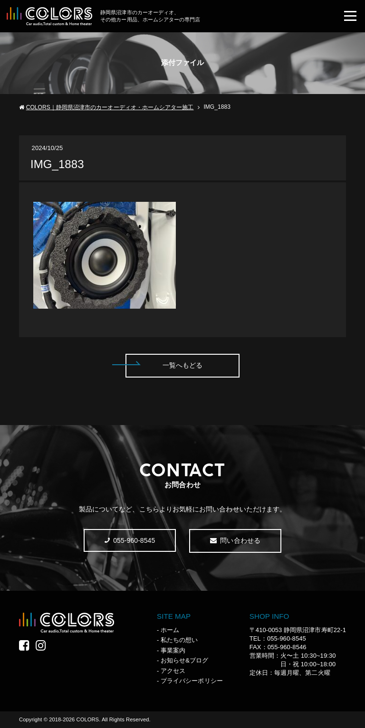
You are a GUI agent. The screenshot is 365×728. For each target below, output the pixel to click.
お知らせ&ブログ (184, 660)
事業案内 (173, 650)
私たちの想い (179, 639)
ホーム (170, 629)
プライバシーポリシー (192, 680)
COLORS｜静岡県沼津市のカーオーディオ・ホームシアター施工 (110, 107)
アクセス (173, 670)
